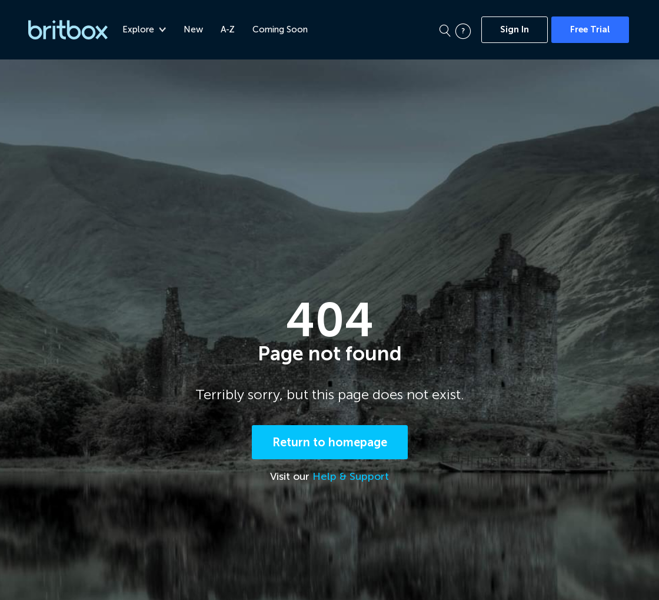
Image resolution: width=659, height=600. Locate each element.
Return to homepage (329, 443)
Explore (146, 29)
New (195, 29)
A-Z (229, 29)
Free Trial (590, 29)
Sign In (514, 29)
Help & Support (350, 477)
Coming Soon (281, 29)
